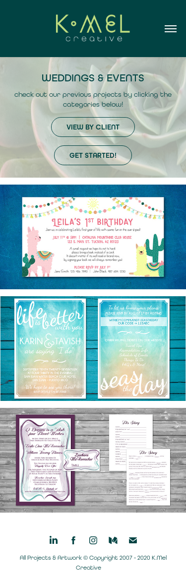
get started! (93, 155)
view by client (93, 127)
